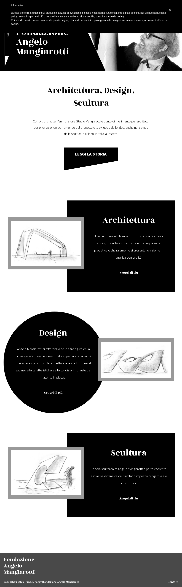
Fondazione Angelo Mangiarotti (42, 41)
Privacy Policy (34, 582)
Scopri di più (128, 272)
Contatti (173, 582)
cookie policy (116, 16)
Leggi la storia (91, 154)
